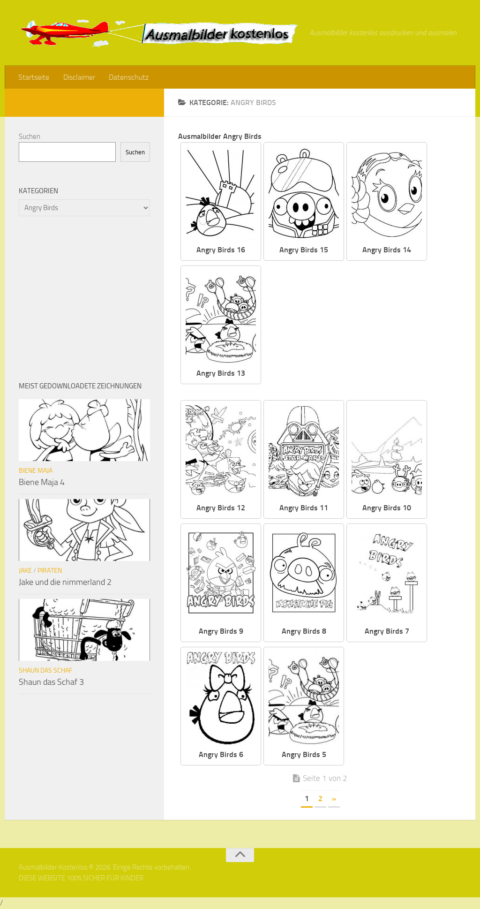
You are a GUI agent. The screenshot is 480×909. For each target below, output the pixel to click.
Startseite (33, 77)
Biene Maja (35, 471)
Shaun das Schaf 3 (51, 682)
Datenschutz (127, 77)
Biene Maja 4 (42, 482)
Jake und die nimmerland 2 (65, 582)
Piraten (50, 571)
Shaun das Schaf (45, 671)
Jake (25, 571)
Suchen (29, 137)
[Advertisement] (368, 331)
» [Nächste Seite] (334, 799)
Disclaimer (78, 77)
